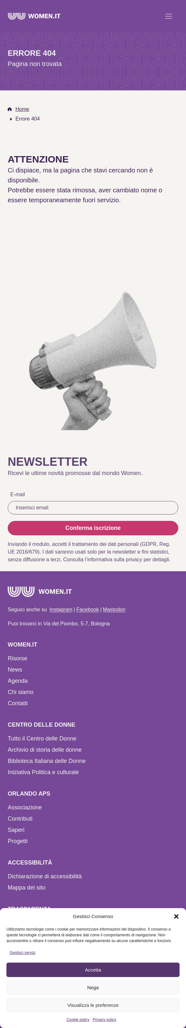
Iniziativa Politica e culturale (43, 772)
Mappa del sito (26, 887)
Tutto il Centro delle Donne (42, 738)
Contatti (18, 703)
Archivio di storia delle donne (45, 750)
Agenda (18, 681)
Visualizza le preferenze (93, 1005)
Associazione (25, 807)
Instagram (61, 609)
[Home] (34, 16)
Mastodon (114, 609)
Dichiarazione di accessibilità (45, 876)
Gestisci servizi (22, 952)
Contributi (20, 818)
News (15, 669)
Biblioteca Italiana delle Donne (47, 761)
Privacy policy (104, 1019)
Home (22, 109)
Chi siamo (20, 692)
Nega (93, 987)
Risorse (17, 658)
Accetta (93, 970)
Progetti (18, 841)
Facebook (87, 609)
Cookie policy (78, 1019)
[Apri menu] (168, 16)
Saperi (16, 830)
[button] (176, 916)
